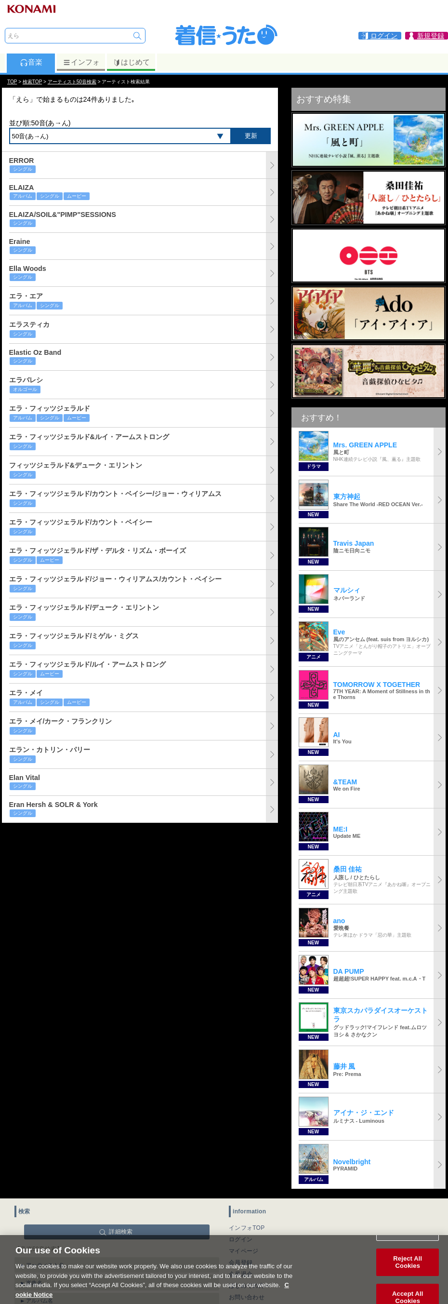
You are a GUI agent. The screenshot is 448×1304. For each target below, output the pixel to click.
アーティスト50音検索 (72, 81)
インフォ (81, 62)
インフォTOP (247, 1227)
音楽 (31, 62)
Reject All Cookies (407, 1272)
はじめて (131, 62)
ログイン (240, 1239)
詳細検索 (120, 1231)
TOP (12, 81)
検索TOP (32, 81)
